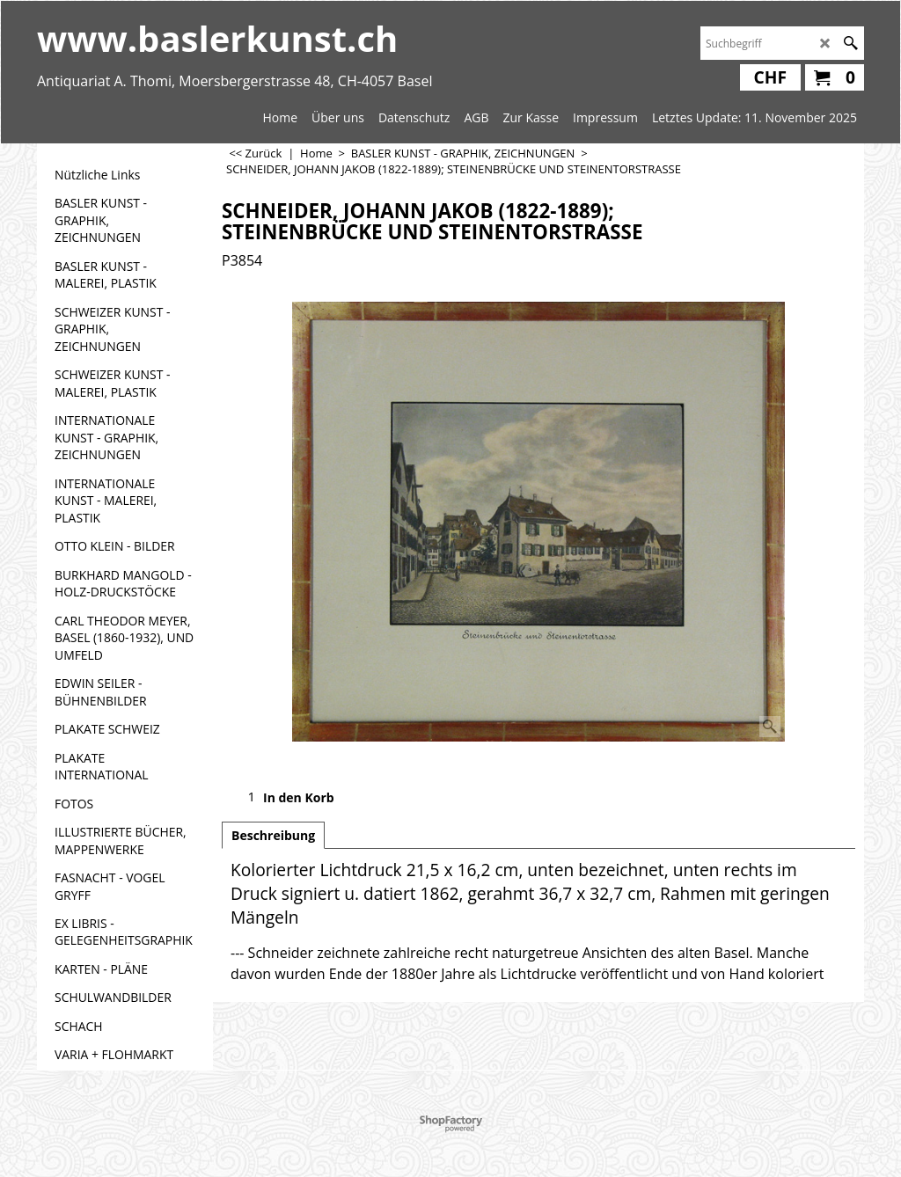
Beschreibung (273, 835)
